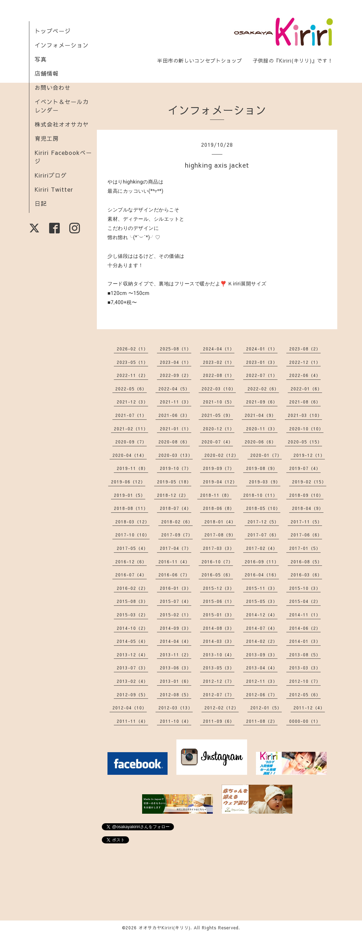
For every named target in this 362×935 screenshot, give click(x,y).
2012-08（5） (175, 694)
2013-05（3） (218, 667)
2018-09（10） (306, 495)
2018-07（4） (175, 508)
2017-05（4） (132, 548)
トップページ (53, 31)
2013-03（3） (305, 667)
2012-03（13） (175, 707)
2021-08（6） (305, 402)
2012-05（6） (305, 694)
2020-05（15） (305, 442)
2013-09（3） (262, 654)
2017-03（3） (218, 548)
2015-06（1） (218, 601)
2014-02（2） (262, 641)
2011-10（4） (175, 721)
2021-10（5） (218, 402)
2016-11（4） (174, 561)
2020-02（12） (221, 455)
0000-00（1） (305, 721)
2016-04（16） (262, 574)
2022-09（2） (175, 375)
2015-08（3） (132, 601)
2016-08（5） (306, 561)
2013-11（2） (175, 654)
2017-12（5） (263, 521)
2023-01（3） (262, 362)
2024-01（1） (262, 349)
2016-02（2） (132, 588)
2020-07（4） (217, 442)
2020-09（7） (131, 442)
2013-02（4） (132, 681)
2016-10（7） (217, 561)
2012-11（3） (262, 681)
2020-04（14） (129, 455)
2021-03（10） (305, 415)
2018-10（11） (260, 495)
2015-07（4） (175, 601)
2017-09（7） (177, 535)
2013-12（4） (132, 654)
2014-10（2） (132, 628)
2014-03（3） (218, 641)
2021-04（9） (260, 415)
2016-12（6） (131, 561)
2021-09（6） (262, 402)
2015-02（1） (175, 614)
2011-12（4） (309, 707)
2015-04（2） (305, 601)
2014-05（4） (132, 641)
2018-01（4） (220, 521)
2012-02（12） (221, 707)
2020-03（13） (175, 455)
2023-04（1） (175, 362)
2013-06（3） (175, 667)
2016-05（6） (217, 574)
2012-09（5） (132, 694)
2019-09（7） (218, 468)
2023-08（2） (305, 349)
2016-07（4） (131, 574)
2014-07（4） (262, 628)
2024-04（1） (218, 349)
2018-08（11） (131, 508)
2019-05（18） (174, 481)
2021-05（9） (217, 415)
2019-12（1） (309, 455)
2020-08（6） (174, 442)
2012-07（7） (218, 694)
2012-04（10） (129, 707)
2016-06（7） (174, 574)
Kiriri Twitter (54, 189)
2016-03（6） (306, 574)
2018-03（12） (132, 521)
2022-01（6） (306, 388)
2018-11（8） (216, 495)
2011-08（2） (262, 721)
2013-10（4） (218, 654)
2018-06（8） (218, 508)
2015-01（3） (218, 614)
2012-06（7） (262, 694)
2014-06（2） (305, 628)
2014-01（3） (305, 641)
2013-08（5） (305, 654)
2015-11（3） (262, 588)
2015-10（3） (305, 588)
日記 (41, 203)
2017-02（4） (262, 548)
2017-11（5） (306, 521)
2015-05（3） (262, 601)
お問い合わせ (53, 87)
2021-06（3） (174, 415)
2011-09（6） (218, 721)
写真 (41, 59)
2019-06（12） (128, 481)
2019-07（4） (305, 468)
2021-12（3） (132, 402)
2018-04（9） (307, 508)
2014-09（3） (175, 628)
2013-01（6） (175, 681)
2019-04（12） (220, 481)
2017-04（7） (175, 548)
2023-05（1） (132, 362)
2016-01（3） (175, 588)
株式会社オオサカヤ (62, 124)
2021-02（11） (131, 428)
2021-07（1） (131, 415)
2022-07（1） (262, 375)
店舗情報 (47, 73)
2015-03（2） (132, 614)
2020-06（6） (260, 442)
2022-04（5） (174, 388)
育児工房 (47, 138)
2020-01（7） (266, 455)
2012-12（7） (218, 681)
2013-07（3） (132, 667)
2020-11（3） (262, 428)
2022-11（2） (132, 375)
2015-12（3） (218, 588)
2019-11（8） (132, 468)
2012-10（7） (305, 681)
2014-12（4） (262, 614)
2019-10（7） (175, 468)
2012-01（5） (266, 707)
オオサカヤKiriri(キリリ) (165, 927)
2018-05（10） (263, 508)
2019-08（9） (262, 468)
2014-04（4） (175, 641)
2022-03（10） (219, 388)
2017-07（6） (263, 535)
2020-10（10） (306, 428)
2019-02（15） (309, 481)
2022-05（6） (131, 388)
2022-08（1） (218, 375)
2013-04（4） (262, 667)
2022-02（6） (263, 388)
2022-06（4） (305, 375)
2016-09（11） (262, 561)
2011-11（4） (132, 721)
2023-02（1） (218, 362)
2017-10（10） (132, 535)
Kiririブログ (51, 175)
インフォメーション (62, 45)
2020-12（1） (218, 428)
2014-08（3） (218, 628)
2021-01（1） (175, 428)
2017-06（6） (306, 535)
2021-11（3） (175, 402)
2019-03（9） (264, 481)
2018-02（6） (177, 521)
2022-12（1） (305, 362)
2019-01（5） (129, 495)
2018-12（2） (172, 495)
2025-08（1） (175, 349)
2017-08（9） (220, 535)
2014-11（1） (305, 614)
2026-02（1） (132, 349)
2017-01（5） (305, 548)
